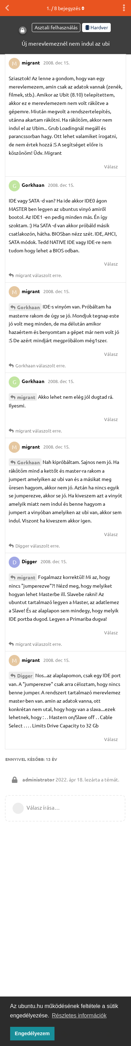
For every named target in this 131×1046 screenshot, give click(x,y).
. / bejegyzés (65, 8)
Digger (24, 675)
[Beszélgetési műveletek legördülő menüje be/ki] (124, 8)
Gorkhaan (28, 307)
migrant (26, 397)
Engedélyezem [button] (32, 1033)
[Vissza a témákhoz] (7, 8)
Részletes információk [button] (79, 1015)
